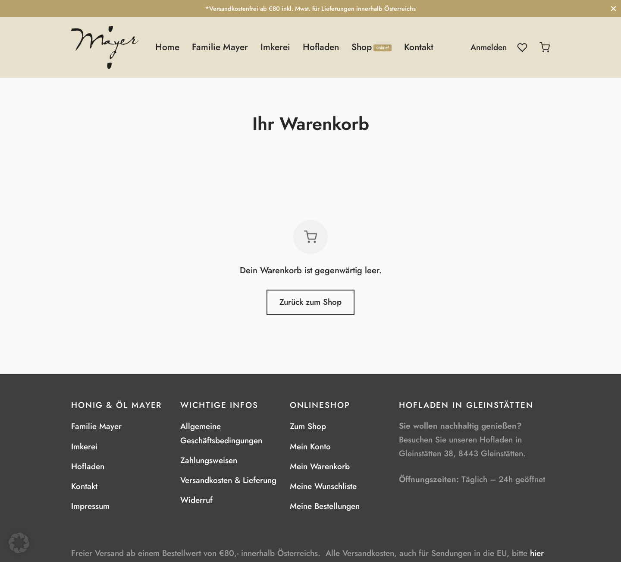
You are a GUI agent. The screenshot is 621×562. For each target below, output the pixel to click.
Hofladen (321, 47)
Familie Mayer (220, 47)
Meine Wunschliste (323, 486)
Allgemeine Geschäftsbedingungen (221, 433)
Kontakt (418, 47)
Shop (371, 47)
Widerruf (196, 500)
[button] (19, 543)
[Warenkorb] (544, 47)
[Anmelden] (488, 47)
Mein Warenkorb (320, 466)
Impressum (90, 506)
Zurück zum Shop (310, 302)
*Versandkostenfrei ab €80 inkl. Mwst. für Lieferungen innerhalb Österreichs (310, 8)
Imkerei (275, 47)
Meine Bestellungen (325, 506)
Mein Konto (310, 446)
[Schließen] (613, 8)
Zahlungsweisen (208, 460)
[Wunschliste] (523, 47)
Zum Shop (308, 426)
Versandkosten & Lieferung (228, 480)
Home (167, 47)
